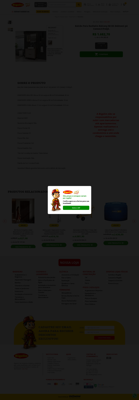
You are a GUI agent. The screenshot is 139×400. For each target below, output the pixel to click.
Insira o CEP (76, 208)
